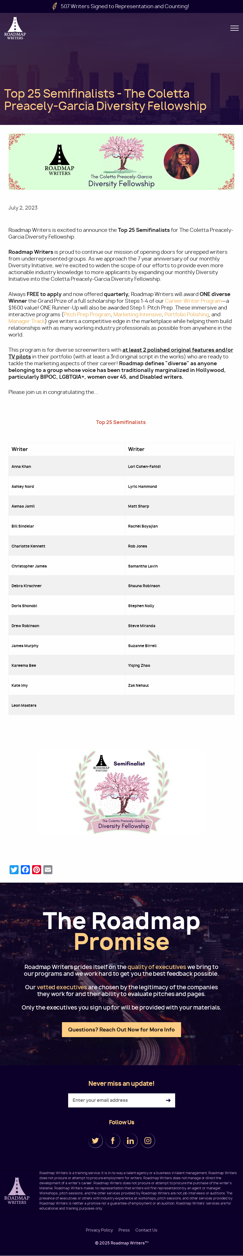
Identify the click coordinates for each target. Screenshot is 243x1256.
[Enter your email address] (121, 1100)
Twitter (95, 1140)
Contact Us (146, 1230)
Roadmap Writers (15, 28)
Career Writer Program (193, 301)
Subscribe (168, 1100)
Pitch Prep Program (87, 314)
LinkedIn (130, 1140)
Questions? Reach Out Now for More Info (121, 1029)
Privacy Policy (99, 1230)
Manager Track (26, 321)
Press (124, 1230)
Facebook (113, 1140)
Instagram (148, 1140)
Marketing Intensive (137, 314)
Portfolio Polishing (186, 314)
